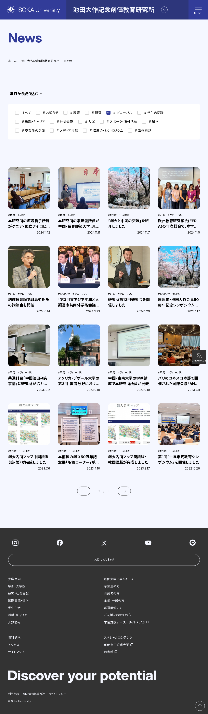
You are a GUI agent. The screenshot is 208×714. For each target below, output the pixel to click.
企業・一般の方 (114, 601)
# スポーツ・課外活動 (118, 122)
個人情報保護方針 (34, 693)
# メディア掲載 (64, 131)
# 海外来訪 (139, 131)
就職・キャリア (17, 615)
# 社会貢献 (61, 122)
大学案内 (14, 579)
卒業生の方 (111, 586)
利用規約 (13, 693)
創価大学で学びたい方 (119, 579)
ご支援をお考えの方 (117, 615)
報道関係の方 (113, 608)
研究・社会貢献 (18, 593)
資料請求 (14, 637)
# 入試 (86, 122)
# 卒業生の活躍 (30, 131)
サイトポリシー (57, 693)
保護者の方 (111, 593)
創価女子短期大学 (116, 645)
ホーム (12, 61)
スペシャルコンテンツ (118, 637)
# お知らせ (47, 113)
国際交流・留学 (18, 601)
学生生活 (14, 608)
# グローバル (119, 113)
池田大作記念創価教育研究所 (40, 61)
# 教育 (71, 113)
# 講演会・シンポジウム (103, 131)
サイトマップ (16, 652)
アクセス (13, 645)
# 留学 (150, 122)
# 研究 (93, 113)
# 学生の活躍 (150, 113)
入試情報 (14, 622)
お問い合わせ (104, 560)
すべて (23, 113)
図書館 (108, 652)
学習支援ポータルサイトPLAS (124, 622)
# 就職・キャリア (30, 122)
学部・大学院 (17, 586)
